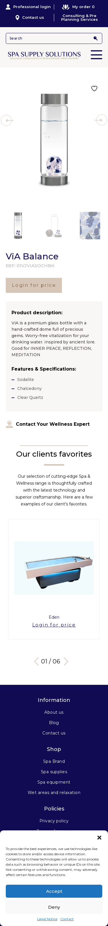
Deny (54, 907)
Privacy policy (54, 820)
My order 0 (78, 6)
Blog (54, 722)
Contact (67, 919)
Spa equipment (53, 782)
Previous (38, 661)
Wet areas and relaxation (54, 792)
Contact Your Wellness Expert (48, 424)
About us (54, 712)
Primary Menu (96, 50)
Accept (54, 891)
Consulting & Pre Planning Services (79, 17)
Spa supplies (54, 771)
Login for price (34, 285)
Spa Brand (54, 761)
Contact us (30, 17)
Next (64, 661)
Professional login (28, 7)
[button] (99, 838)
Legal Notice (47, 919)
